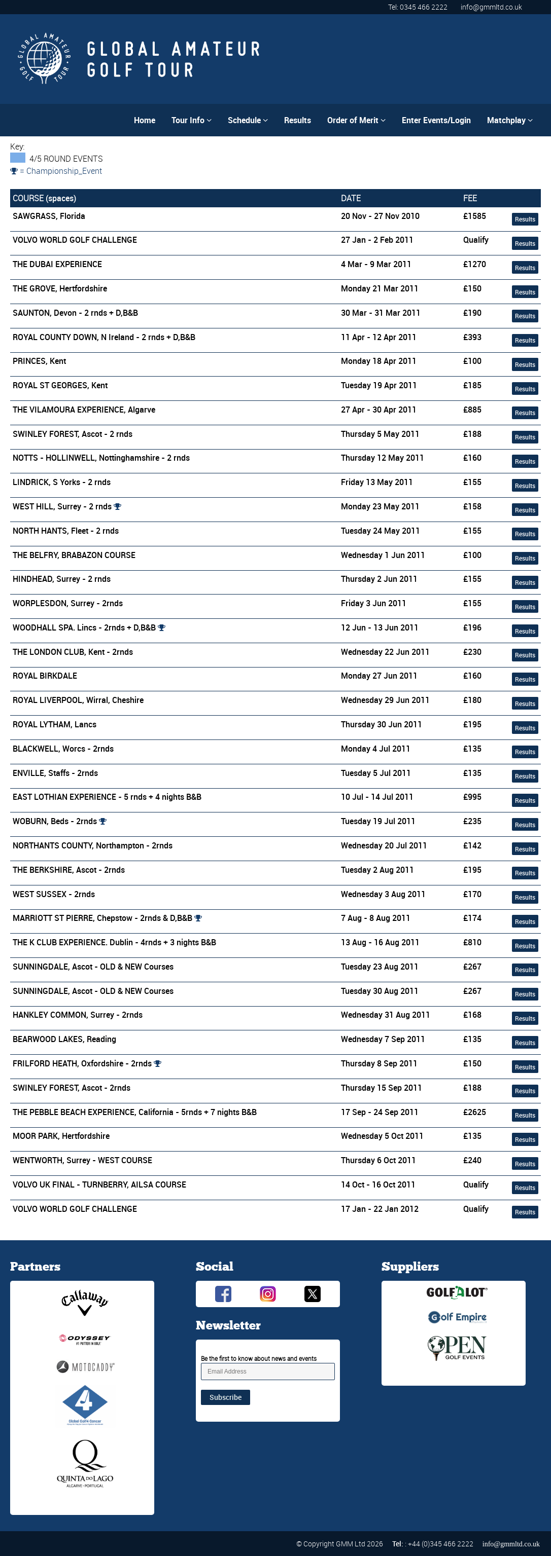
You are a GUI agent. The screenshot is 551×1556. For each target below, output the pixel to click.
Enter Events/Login (436, 120)
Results (297, 120)
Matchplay (510, 120)
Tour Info (191, 120)
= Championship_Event (56, 170)
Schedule (248, 120)
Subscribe (226, 1397)
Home (144, 120)
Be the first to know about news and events (259, 1358)
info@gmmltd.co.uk (491, 7)
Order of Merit (356, 120)
